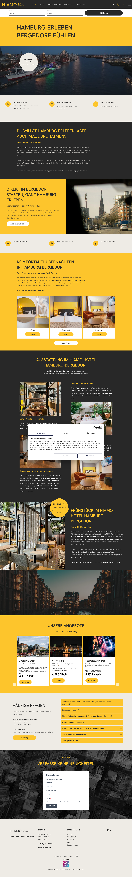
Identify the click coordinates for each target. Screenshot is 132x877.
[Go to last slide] (14, 684)
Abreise (49, 11)
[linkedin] (111, 830)
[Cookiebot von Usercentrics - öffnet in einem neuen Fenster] (94, 427)
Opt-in (48, 798)
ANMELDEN (51, 806)
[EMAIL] (66, 794)
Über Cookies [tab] (91, 433)
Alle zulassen (90, 455)
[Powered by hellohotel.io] (66, 864)
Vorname (49, 782)
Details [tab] (66, 433)
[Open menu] (129, 4)
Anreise (11, 11)
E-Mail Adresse (51, 790)
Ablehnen (66, 455)
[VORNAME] (66, 786)
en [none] (113, 4)
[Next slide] (117, 684)
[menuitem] (34, 4)
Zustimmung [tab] (41, 433)
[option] (113, 4)
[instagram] (107, 830)
